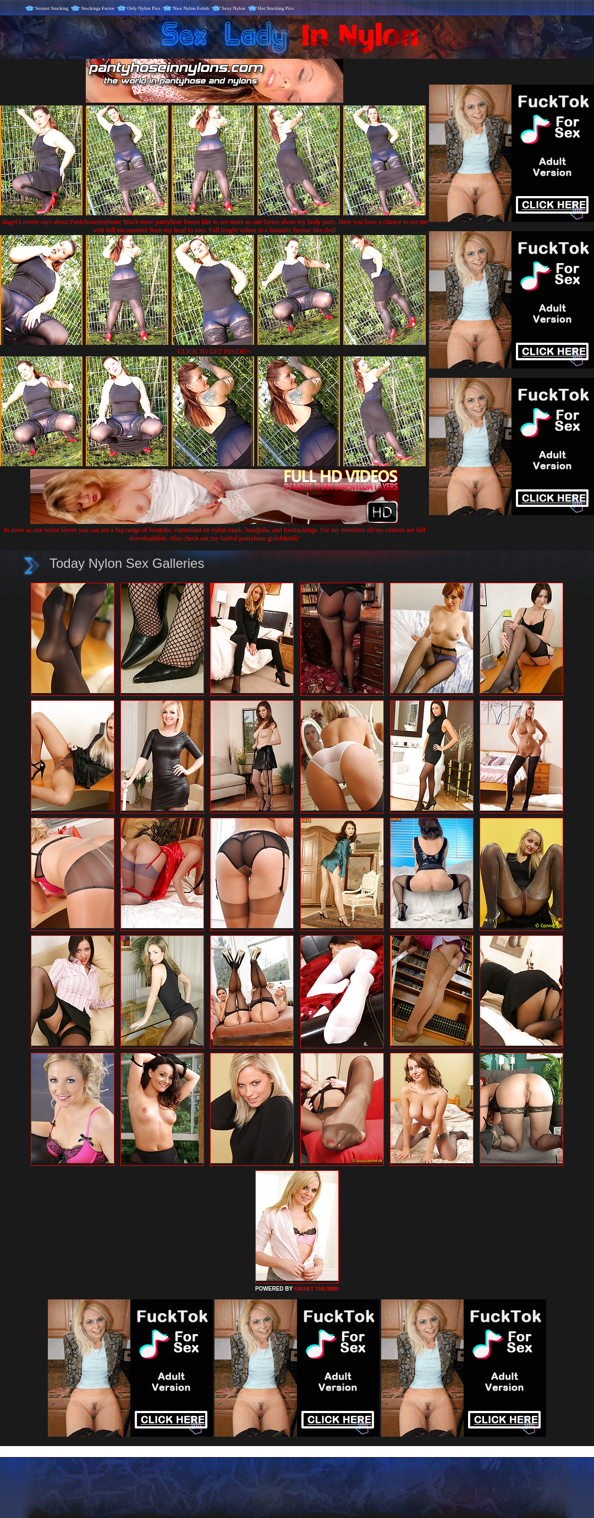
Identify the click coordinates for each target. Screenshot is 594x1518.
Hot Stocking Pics (276, 8)
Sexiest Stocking (51, 8)
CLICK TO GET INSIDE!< (214, 351)
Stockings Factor (97, 8)
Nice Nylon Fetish (191, 8)
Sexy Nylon (233, 8)
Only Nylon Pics (143, 8)
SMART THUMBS (316, 1289)
